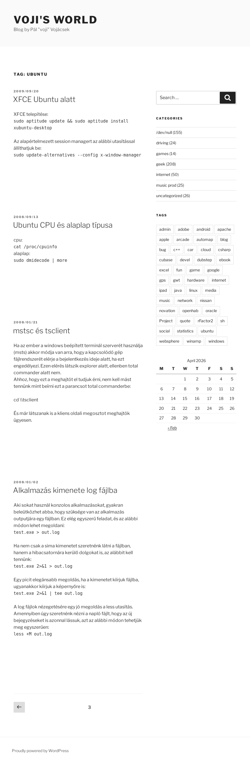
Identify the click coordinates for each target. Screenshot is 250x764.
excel (164, 269)
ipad (163, 290)
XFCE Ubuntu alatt (44, 99)
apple (164, 239)
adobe (183, 229)
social (164, 330)
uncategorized (169, 195)
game (194, 269)
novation (167, 310)
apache (224, 229)
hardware (195, 280)
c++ (176, 249)
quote (185, 320)
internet (163, 174)
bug (162, 249)
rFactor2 (205, 320)
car (190, 249)
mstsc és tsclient (41, 330)
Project (166, 320)
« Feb (172, 427)
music (164, 300)
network (185, 300)
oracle (211, 310)
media (210, 290)
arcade (182, 239)
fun (179, 269)
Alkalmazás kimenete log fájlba (65, 490)
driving (162, 142)
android (203, 229)
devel (185, 259)
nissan (206, 300)
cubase (166, 259)
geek (160, 164)
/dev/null (164, 132)
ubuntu (207, 330)
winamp (194, 341)
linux (193, 290)
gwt (176, 280)
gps (162, 280)
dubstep (204, 259)
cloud (206, 249)
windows (216, 341)
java (178, 290)
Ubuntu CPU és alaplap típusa (63, 225)
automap (205, 239)
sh (222, 320)
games (162, 153)
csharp (224, 249)
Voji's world (56, 20)
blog (224, 239)
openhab (190, 310)
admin (165, 229)
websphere (169, 341)
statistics (185, 330)
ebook (224, 259)
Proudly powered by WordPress (40, 750)
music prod (166, 185)
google (213, 269)
